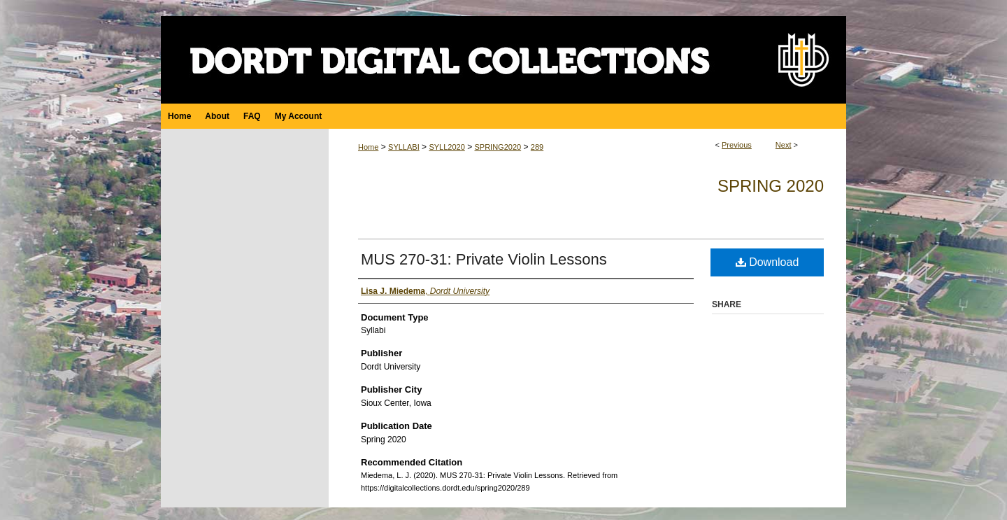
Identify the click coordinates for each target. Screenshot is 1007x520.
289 (537, 147)
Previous (737, 145)
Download (767, 262)
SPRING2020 (497, 147)
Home (368, 147)
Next (784, 145)
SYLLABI (404, 147)
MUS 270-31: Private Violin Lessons (484, 259)
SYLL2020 (446, 147)
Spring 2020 (770, 185)
